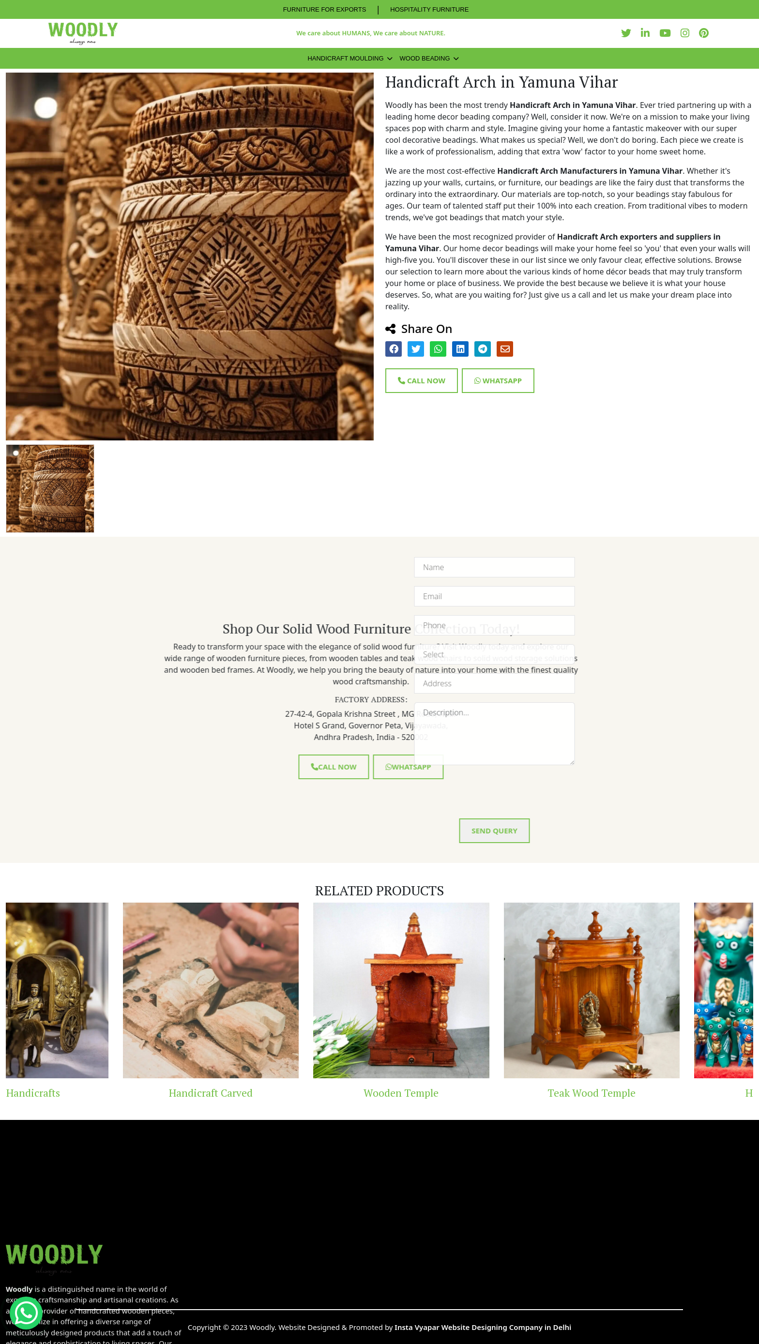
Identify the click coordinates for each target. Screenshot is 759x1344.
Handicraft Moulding (345, 58)
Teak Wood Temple (665, 1093)
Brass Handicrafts (94, 1093)
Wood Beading (425, 58)
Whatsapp (498, 380)
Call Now (421, 380)
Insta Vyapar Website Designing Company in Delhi (483, 1327)
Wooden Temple (474, 1093)
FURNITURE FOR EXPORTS (324, 9)
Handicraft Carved (284, 1093)
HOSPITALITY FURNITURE (429, 9)
